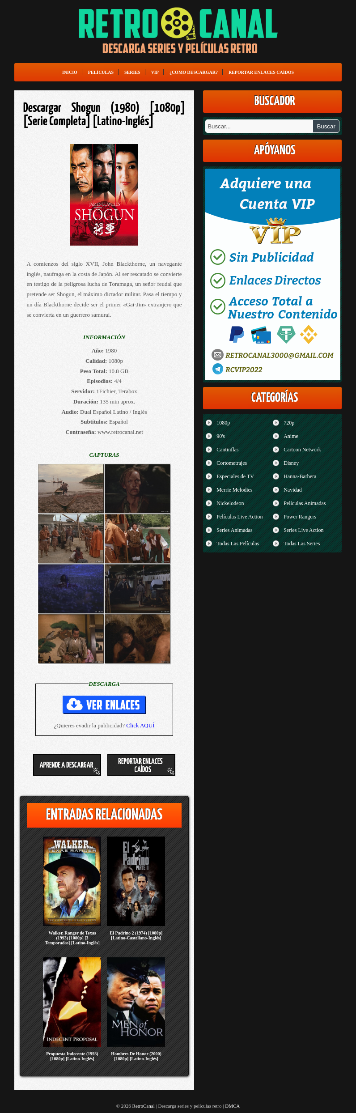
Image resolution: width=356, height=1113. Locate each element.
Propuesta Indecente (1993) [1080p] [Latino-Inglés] (72, 1056)
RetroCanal (143, 1106)
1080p (223, 423)
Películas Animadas (305, 503)
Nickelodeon (230, 503)
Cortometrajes (231, 463)
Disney (291, 463)
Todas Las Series (302, 543)
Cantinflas (227, 449)
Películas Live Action (239, 517)
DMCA (232, 1106)
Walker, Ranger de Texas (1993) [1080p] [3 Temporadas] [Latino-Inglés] (72, 937)
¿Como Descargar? (194, 72)
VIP (155, 72)
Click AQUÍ (140, 725)
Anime (291, 436)
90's (220, 436)
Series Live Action (303, 530)
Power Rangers (300, 517)
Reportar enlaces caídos (261, 72)
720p (289, 423)
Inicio (69, 72)
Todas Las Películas (237, 543)
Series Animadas (234, 530)
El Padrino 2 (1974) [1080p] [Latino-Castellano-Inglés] (136, 935)
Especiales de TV (235, 476)
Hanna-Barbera (300, 476)
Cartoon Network (302, 449)
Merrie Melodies (234, 490)
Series (132, 72)
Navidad (293, 490)
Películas (101, 72)
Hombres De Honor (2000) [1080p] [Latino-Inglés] (136, 1056)
